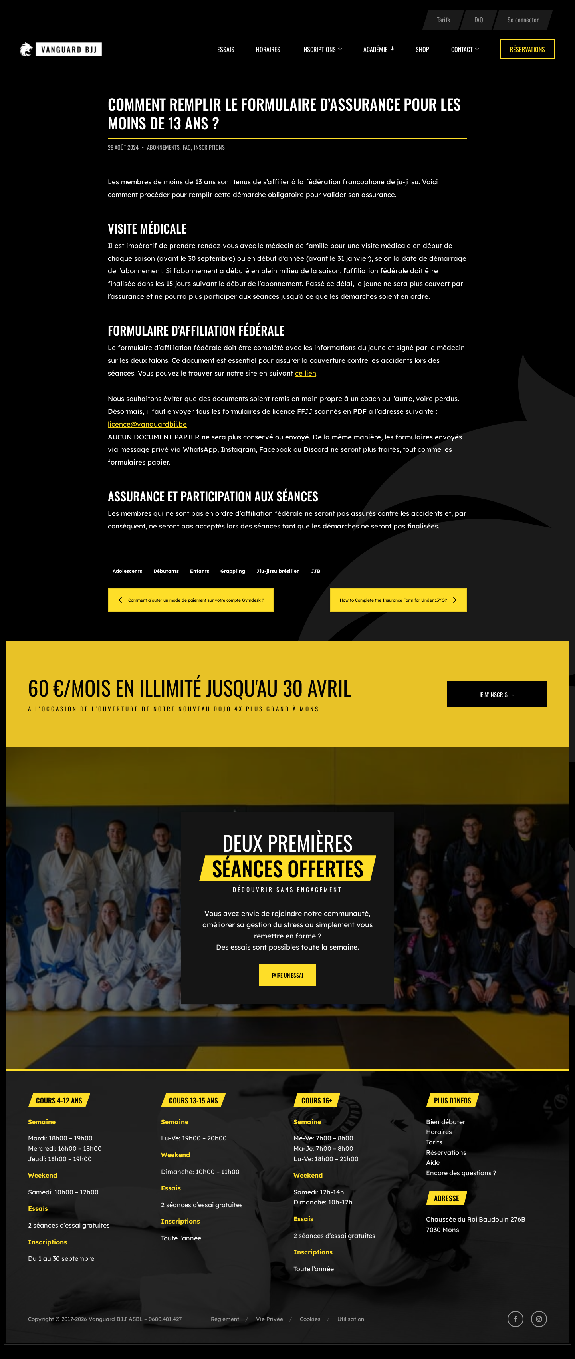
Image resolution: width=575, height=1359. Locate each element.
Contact (462, 49)
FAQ (478, 19)
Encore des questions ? (461, 1183)
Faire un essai (287, 985)
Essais (225, 49)
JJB (315, 571)
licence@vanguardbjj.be (147, 424)
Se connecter (523, 19)
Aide (433, 1173)
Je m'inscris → (497, 704)
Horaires (268, 49)
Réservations (527, 49)
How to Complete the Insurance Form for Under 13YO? (387, 605)
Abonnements (163, 147)
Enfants (199, 571)
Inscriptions (319, 49)
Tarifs (443, 19)
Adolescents (127, 571)
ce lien (305, 373)
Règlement (225, 1329)
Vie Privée (269, 1329)
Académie (375, 49)
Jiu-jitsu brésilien (278, 571)
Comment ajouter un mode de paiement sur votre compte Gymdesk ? (200, 605)
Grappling (232, 571)
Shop (422, 49)
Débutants (166, 571)
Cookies (310, 1329)
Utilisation (350, 1329)
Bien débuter (445, 1132)
